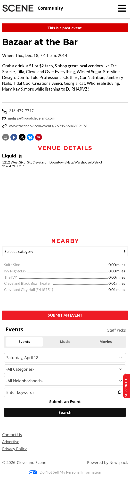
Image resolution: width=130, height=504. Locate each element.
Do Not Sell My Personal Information (65, 472)
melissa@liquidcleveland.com (31, 118)
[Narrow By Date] (65, 358)
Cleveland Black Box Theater (28, 283)
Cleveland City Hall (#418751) (29, 290)
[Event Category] (65, 369)
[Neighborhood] (65, 381)
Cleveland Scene (31, 462)
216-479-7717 (21, 110)
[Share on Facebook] (13, 136)
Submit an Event (65, 315)
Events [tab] (24, 342)
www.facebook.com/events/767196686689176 (48, 126)
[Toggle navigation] (122, 8)
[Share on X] (22, 136)
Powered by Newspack (107, 462)
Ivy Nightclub (15, 271)
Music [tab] (65, 342)
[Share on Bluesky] (30, 136)
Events (14, 329)
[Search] (65, 412)
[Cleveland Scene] (32, 8)
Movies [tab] (105, 342)
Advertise (10, 442)
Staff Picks (116, 330)
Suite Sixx (12, 265)
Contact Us (12, 435)
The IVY (11, 277)
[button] (38, 136)
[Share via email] (5, 136)
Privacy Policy (14, 449)
